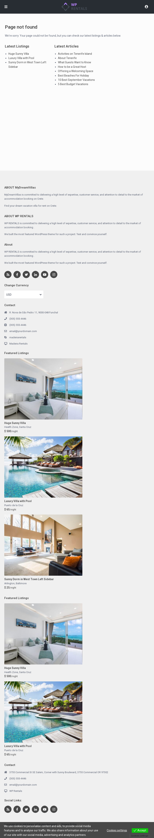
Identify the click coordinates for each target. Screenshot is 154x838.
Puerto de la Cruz (13, 505)
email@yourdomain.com (23, 331)
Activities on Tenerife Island (75, 53)
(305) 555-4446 (17, 318)
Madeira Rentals (18, 343)
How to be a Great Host (72, 66)
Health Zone (11, 427)
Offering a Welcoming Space (75, 71)
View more (93, 834)
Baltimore (21, 583)
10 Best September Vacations (76, 79)
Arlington (9, 583)
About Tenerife (67, 58)
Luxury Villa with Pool (21, 58)
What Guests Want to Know (74, 62)
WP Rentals (15, 791)
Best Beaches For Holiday (73, 75)
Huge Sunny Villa (18, 53)
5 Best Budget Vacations (73, 84)
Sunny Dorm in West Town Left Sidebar (29, 579)
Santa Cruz (25, 427)
